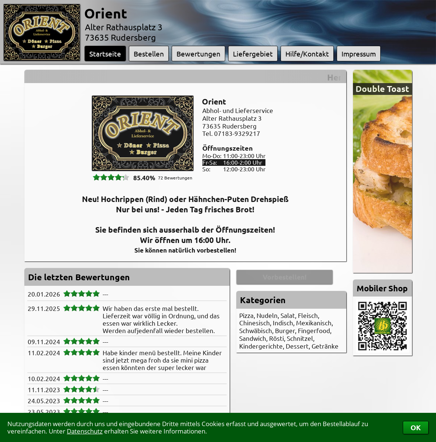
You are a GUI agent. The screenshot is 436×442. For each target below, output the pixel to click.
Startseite (105, 53)
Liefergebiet (253, 53)
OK (416, 427)
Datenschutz (85, 431)
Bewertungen (198, 53)
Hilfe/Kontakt (307, 53)
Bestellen (149, 53)
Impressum (358, 53)
